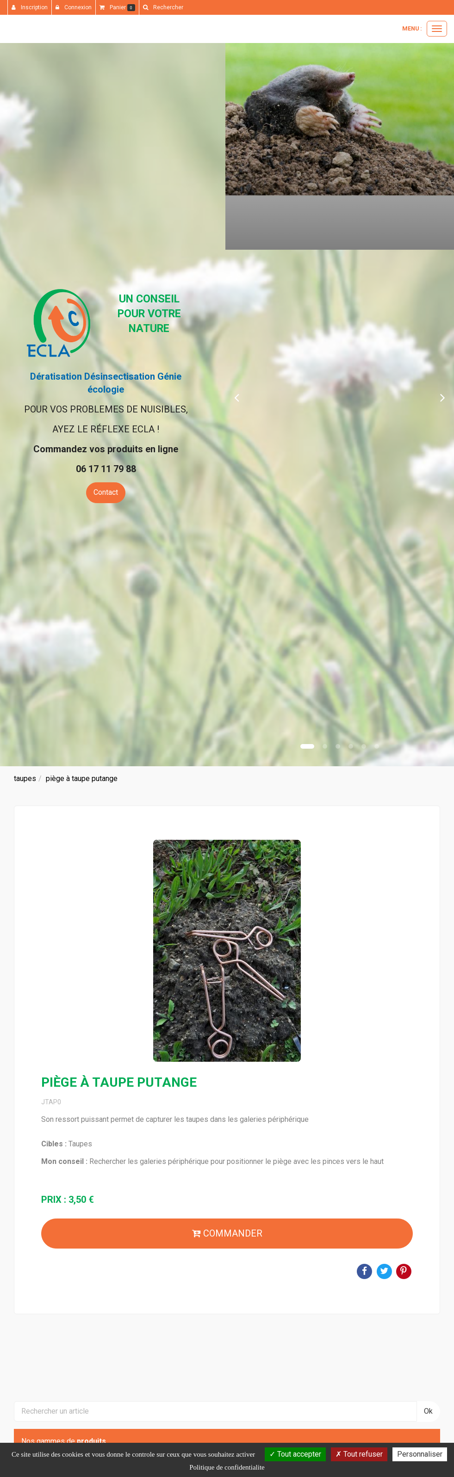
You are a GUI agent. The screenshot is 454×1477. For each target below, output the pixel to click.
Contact (105, 492)
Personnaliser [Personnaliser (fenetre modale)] (419, 1454)
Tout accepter (295, 1454)
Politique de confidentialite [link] (226, 1467)
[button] (236, 397)
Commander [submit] (227, 1233)
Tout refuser (359, 1454)
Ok (428, 1411)
